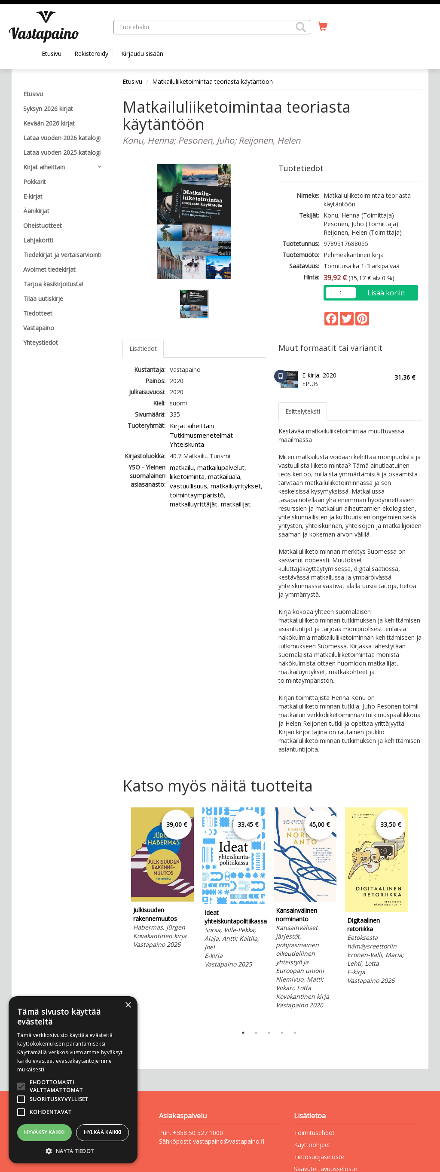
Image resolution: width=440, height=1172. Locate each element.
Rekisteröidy (91, 53)
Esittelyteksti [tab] (302, 411)
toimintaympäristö (197, 495)
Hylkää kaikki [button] (103, 1132)
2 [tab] (256, 1032)
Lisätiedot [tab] (143, 348)
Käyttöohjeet (312, 1145)
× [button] (128, 1005)
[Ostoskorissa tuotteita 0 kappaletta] (323, 26)
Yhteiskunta (187, 444)
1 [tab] (243, 1032)
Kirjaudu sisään (142, 53)
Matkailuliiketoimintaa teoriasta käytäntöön (212, 81)
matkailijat (236, 504)
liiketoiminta (187, 476)
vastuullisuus (188, 486)
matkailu (182, 467)
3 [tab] (269, 1032)
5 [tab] (294, 1032)
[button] (301, 27)
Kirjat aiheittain (192, 425)
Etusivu (51, 53)
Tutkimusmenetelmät (201, 435)
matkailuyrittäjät (193, 504)
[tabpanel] (162, 879)
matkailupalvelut (220, 467)
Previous (120, 915)
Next (417, 915)
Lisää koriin (386, 293)
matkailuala (224, 476)
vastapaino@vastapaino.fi (228, 1141)
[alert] (73, 1079)
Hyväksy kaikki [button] (44, 1132)
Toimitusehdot (314, 1133)
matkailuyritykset (236, 486)
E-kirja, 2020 (319, 375)
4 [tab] (282, 1032)
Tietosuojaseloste (319, 1157)
